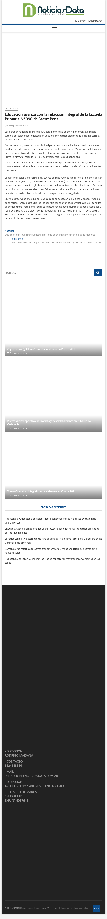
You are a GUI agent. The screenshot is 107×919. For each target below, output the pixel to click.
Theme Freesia (39, 908)
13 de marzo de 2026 (17, 428)
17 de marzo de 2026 (17, 353)
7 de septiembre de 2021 (17, 125)
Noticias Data (12, 907)
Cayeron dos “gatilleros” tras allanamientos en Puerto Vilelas (42, 349)
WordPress (52, 908)
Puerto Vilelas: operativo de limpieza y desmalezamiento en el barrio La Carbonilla (49, 422)
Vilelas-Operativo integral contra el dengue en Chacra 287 (40, 491)
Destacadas (11, 108)
